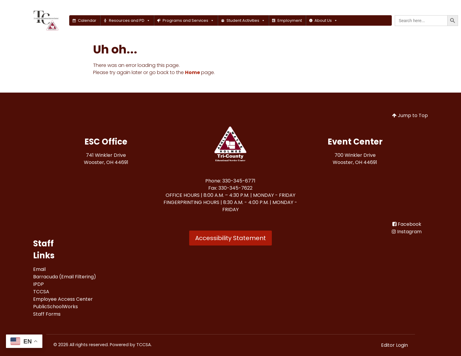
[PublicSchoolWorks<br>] (55, 306)
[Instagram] (407, 231)
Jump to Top (410, 115)
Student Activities (245, 20)
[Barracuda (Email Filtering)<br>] (64, 276)
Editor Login (394, 345)
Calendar (87, 20)
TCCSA (143, 345)
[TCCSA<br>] (41, 291)
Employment (289, 20)
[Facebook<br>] (406, 224)
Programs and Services (188, 20)
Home (192, 72)
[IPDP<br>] (38, 284)
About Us (325, 20)
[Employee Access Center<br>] (63, 299)
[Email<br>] (39, 269)
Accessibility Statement (230, 238)
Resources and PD (129, 20)
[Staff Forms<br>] (47, 314)
